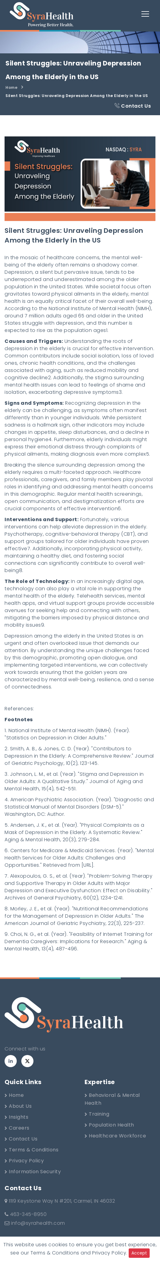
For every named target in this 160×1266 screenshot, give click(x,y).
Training (97, 1113)
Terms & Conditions (31, 1149)
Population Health (109, 1124)
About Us (18, 1106)
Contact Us (133, 105)
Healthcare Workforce (115, 1135)
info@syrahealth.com (35, 1223)
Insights (16, 1117)
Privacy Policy (24, 1160)
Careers (17, 1127)
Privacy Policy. (109, 1252)
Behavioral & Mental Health (112, 1099)
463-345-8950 (26, 1214)
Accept (139, 1253)
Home (11, 87)
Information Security (33, 1171)
